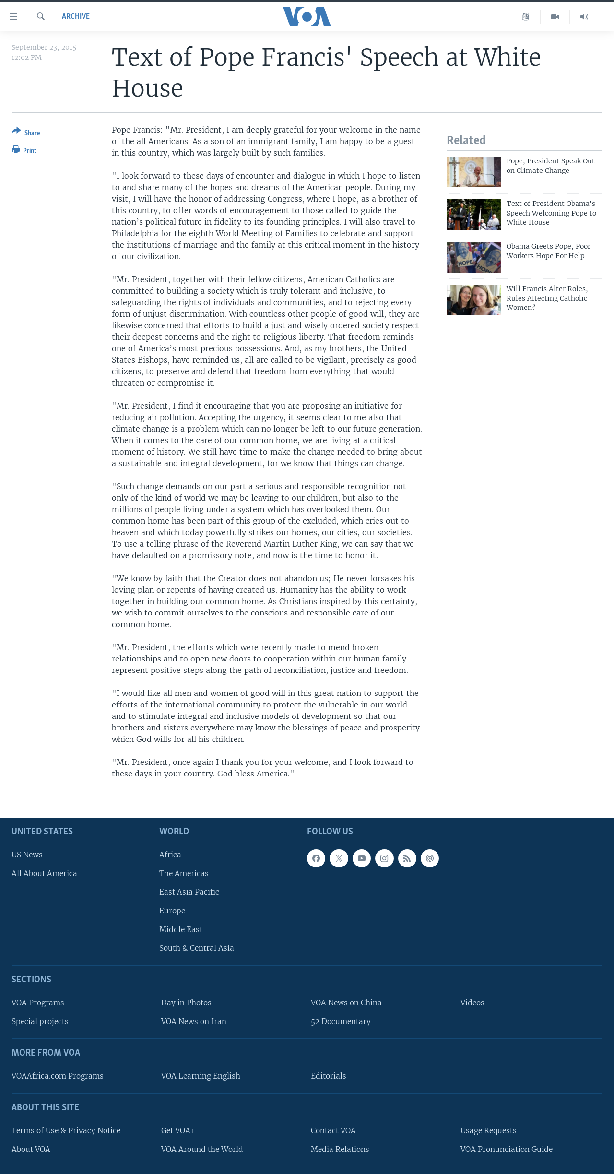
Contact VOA (333, 1130)
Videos (472, 1002)
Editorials (328, 1076)
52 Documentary (341, 1021)
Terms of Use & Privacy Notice (66, 1130)
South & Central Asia (196, 948)
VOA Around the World (202, 1148)
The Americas (184, 873)
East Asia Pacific (189, 892)
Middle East (180, 929)
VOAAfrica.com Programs (58, 1076)
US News (27, 854)
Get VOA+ (178, 1130)
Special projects (40, 1021)
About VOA (31, 1148)
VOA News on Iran (193, 1021)
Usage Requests (488, 1130)
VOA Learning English (200, 1076)
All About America (44, 873)
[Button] (26, 134)
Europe (172, 910)
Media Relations (340, 1148)
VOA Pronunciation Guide (506, 1148)
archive (76, 17)
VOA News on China (346, 1002)
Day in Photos (186, 1002)
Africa (170, 854)
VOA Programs (38, 1002)
